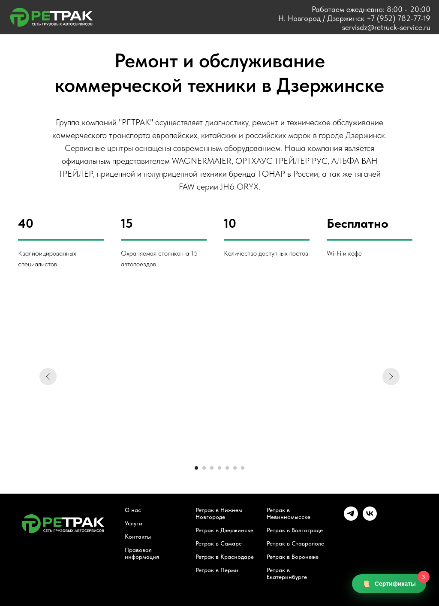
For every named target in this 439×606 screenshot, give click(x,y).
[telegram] (351, 518)
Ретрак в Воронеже (293, 556)
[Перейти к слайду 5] (227, 468)
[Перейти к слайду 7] (242, 468)
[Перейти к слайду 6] (235, 468)
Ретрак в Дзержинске (224, 530)
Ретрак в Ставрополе (295, 543)
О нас (133, 510)
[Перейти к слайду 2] (204, 468)
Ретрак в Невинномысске (288, 513)
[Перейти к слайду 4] (219, 468)
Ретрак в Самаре (218, 543)
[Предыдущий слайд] (48, 376)
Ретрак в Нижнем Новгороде (218, 513)
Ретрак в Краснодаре (224, 556)
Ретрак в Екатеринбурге (287, 573)
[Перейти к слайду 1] (196, 468)
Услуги (133, 523)
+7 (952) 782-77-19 (398, 18)
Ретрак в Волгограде (295, 530)
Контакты (138, 536)
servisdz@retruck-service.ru (386, 27)
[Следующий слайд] (391, 376)
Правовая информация (142, 553)
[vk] (370, 518)
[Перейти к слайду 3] (211, 468)
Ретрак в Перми (216, 570)
